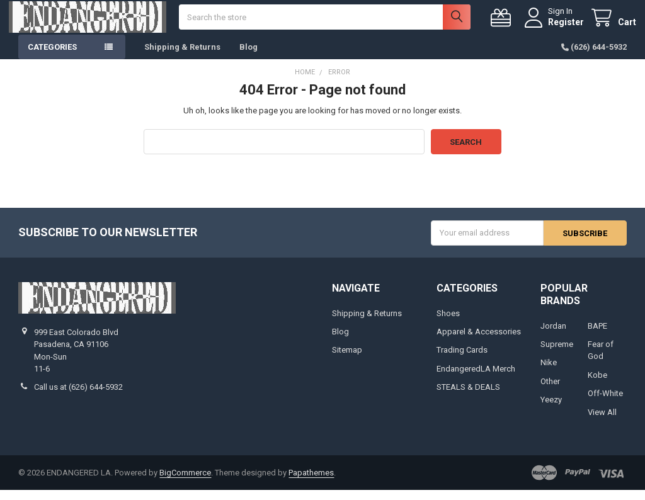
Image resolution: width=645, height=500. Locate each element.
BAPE (597, 335)
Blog (248, 56)
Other (550, 390)
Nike (548, 372)
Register (556, 26)
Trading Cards (462, 360)
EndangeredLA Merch (476, 378)
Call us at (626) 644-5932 (78, 397)
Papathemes (311, 482)
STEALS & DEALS (468, 397)
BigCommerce (185, 482)
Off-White (605, 403)
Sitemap (347, 360)
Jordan (553, 335)
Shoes (448, 322)
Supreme (556, 353)
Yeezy (551, 409)
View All (602, 421)
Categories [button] (52, 56)
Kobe (597, 384)
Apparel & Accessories (479, 341)
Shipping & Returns (182, 56)
